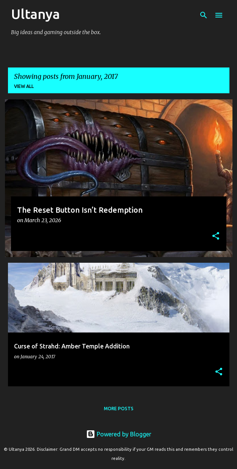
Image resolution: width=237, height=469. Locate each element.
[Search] (203, 15)
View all (24, 86)
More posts (118, 408)
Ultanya (35, 14)
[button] (215, 236)
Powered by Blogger (118, 434)
